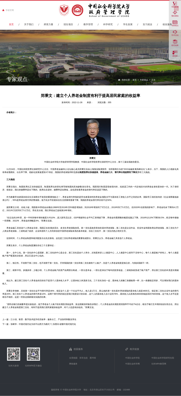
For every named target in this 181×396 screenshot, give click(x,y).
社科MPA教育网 (158, 364)
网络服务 (73, 364)
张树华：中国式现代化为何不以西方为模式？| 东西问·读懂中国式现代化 (43, 324)
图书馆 (93, 358)
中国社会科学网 (132, 364)
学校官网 (10, 10)
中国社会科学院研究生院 (162, 358)
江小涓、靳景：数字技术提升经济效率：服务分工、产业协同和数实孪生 (43, 319)
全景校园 (73, 358)
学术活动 (175, 35)
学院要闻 (175, 7)
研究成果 (175, 45)
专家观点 (144, 80)
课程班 (175, 56)
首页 (135, 80)
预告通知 (175, 16)
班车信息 (83, 358)
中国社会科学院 (132, 358)
